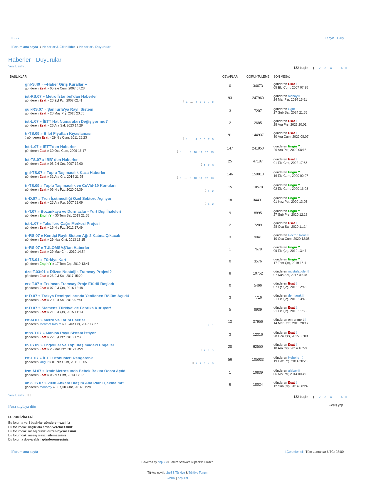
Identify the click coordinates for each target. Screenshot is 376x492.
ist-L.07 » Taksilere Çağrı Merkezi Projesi (62, 223)
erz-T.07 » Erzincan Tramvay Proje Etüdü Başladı (69, 284)
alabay (293, 96)
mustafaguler (297, 271)
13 (212, 152)
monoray (46, 387)
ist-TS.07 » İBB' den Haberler (51, 159)
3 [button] (325, 68)
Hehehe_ (294, 357)
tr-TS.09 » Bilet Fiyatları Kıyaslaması (58, 133)
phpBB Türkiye (175, 472)
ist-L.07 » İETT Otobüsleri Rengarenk (59, 358)
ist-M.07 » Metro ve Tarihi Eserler (55, 320)
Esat (43, 88)
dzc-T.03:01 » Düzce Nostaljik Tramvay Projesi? (68, 272)
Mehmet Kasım (50, 324)
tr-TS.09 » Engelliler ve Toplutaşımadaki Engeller (69, 345)
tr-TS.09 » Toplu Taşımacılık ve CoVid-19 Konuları (70, 185)
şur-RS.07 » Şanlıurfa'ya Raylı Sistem (59, 109)
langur (44, 362)
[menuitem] (15, 37)
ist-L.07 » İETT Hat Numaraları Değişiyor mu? (66, 121)
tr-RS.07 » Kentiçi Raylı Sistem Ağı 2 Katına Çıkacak (72, 235)
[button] (346, 68)
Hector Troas (297, 235)
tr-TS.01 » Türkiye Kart (45, 259)
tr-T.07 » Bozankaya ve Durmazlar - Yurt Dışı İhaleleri (73, 211)
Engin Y (294, 146)
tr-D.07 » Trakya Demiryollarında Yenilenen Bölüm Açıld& (77, 296)
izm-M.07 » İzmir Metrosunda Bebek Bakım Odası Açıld (75, 371)
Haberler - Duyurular (34, 59)
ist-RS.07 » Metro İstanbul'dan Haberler (61, 96)
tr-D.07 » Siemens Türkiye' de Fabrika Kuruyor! (68, 308)
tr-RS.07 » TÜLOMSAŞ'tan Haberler (57, 247)
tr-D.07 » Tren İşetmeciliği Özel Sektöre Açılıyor (68, 198)
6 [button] (342, 68)
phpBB (162, 462)
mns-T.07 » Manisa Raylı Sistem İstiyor (60, 333)
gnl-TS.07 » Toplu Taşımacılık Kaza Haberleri (66, 172)
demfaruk (295, 295)
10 (195, 152)
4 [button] (331, 68)
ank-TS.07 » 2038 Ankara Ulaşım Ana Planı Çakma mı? (74, 383)
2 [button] (319, 68)
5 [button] (337, 68)
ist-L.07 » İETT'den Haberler (50, 146)
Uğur (291, 109)
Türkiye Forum (198, 472)
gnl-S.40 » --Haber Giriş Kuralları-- (56, 84)
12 (206, 152)
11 (200, 152)
